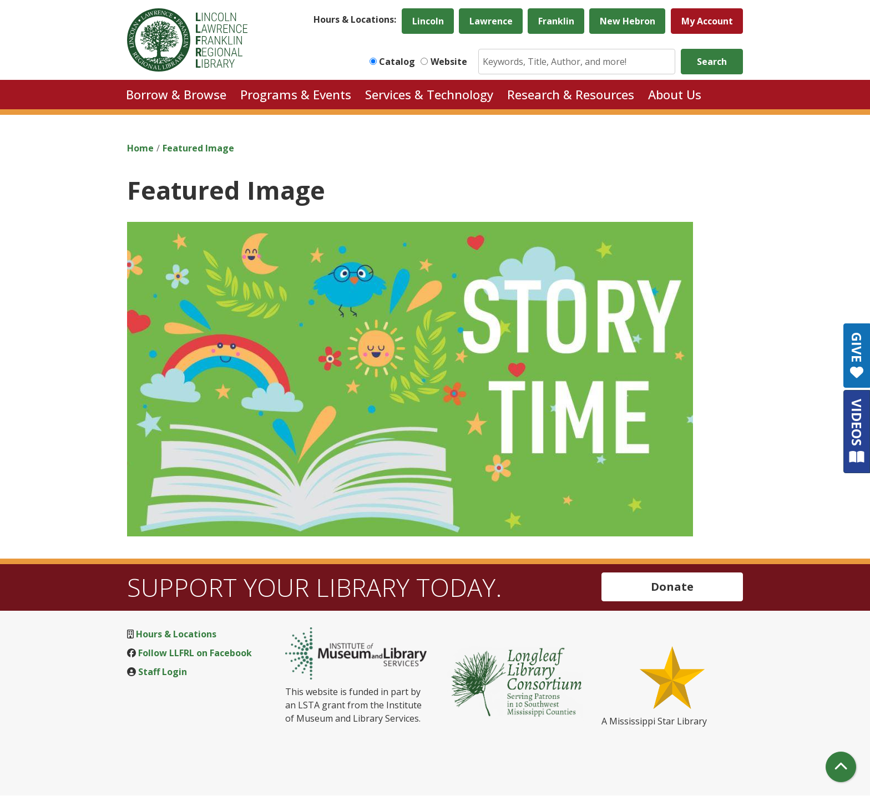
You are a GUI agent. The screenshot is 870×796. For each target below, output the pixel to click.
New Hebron (627, 21)
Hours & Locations (176, 634)
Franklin (556, 21)
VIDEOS (857, 431)
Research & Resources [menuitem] (570, 94)
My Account (707, 21)
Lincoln (428, 21)
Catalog (397, 61)
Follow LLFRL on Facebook (195, 653)
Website (449, 61)
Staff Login (162, 672)
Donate (672, 586)
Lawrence (491, 21)
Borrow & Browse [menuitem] (176, 94)
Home (140, 148)
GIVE (857, 355)
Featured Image (198, 148)
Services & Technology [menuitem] (429, 94)
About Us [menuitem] (674, 94)
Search (712, 61)
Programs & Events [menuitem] (295, 94)
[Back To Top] (841, 767)
